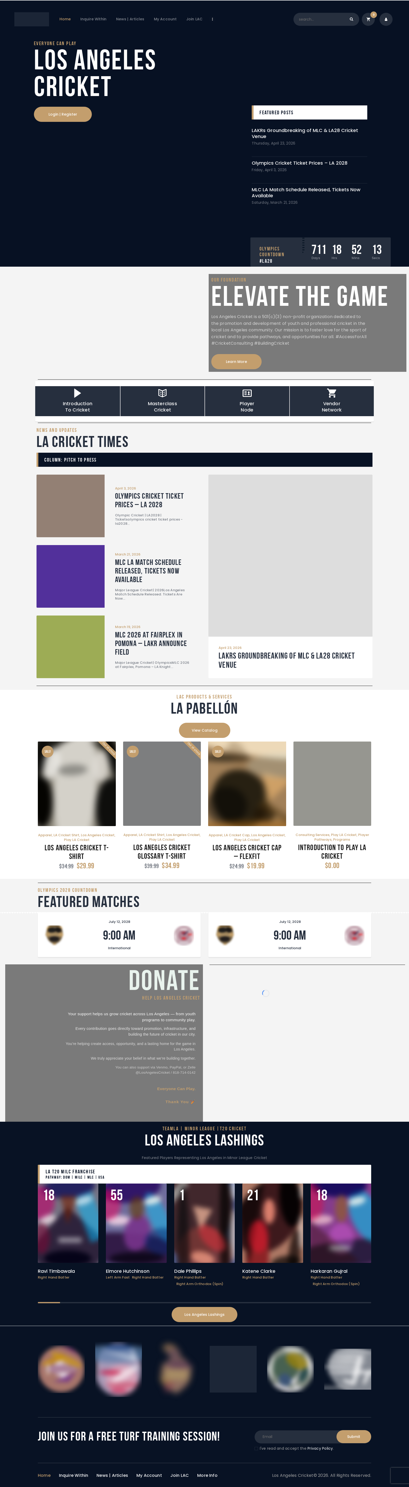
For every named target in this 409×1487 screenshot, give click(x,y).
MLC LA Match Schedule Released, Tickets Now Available (306, 193)
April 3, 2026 (125, 488)
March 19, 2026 (127, 626)
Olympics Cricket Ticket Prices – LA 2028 (299, 163)
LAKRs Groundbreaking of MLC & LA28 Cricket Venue (305, 133)
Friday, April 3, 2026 (269, 169)
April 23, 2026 (230, 647)
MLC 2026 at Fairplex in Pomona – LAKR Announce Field (151, 643)
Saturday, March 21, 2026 (275, 202)
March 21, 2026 (127, 554)
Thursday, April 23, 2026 (273, 143)
